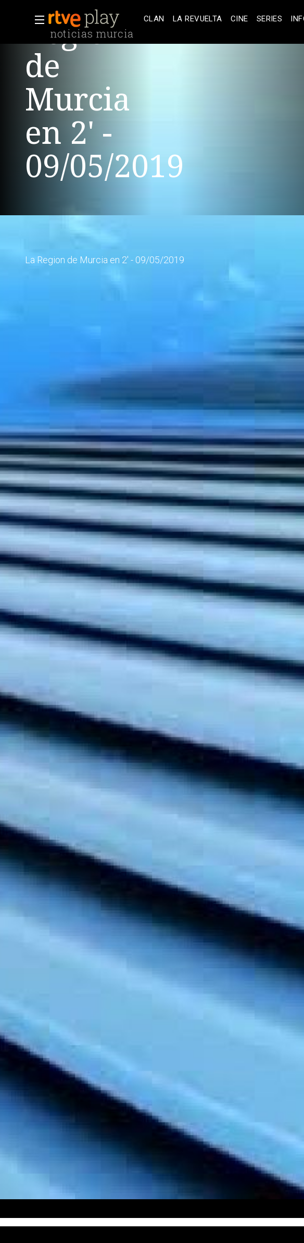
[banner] (94, 18)
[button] (36, 19)
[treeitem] (154, 19)
